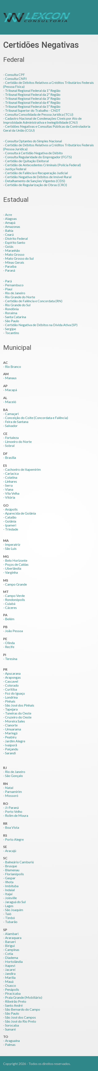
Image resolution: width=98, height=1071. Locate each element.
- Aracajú (9, 851)
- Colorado (11, 685)
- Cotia (8, 954)
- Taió (7, 914)
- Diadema (10, 957)
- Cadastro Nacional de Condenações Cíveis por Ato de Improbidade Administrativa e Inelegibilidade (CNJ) (42, 120)
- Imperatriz (11, 544)
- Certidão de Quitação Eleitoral (26, 161)
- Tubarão (10, 922)
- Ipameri (9, 525)
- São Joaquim (13, 910)
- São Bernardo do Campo (21, 1009)
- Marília (9, 977)
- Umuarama (12, 729)
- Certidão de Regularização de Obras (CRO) (35, 185)
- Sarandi (9, 753)
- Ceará (8, 234)
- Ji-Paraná (11, 807)
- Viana (8, 489)
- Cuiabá (9, 604)
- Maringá (10, 733)
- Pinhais (9, 701)
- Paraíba (9, 266)
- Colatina (10, 477)
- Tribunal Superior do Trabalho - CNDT (31, 110)
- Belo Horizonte (15, 560)
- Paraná (9, 270)
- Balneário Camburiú (18, 862)
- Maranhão (11, 250)
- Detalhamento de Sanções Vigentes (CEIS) (34, 181)
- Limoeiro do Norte (17, 441)
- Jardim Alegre (14, 741)
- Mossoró (10, 795)
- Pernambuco (13, 285)
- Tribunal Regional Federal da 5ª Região (31, 106)
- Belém (8, 619)
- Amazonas (11, 226)
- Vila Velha (11, 493)
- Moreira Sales (14, 721)
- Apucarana (12, 673)
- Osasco (9, 985)
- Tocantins (11, 333)
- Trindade (10, 529)
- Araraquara (12, 938)
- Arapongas (12, 677)
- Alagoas (10, 218)
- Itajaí (7, 894)
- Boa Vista (11, 827)
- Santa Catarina (14, 317)
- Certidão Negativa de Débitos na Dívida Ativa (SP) (40, 325)
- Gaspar (9, 878)
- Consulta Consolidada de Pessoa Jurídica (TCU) (38, 114)
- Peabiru (9, 737)
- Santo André (13, 1005)
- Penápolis (11, 989)
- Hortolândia (13, 961)
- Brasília (9, 457)
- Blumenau (11, 870)
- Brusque (10, 866)
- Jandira (9, 973)
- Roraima (10, 313)
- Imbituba (10, 886)
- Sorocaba (11, 1025)
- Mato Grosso (13, 254)
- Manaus (10, 378)
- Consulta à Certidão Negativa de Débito (33, 153)
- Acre (7, 215)
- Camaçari (11, 414)
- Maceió (9, 402)
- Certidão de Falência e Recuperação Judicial (35, 173)
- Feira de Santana (15, 422)
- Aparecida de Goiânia (19, 513)
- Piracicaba (12, 993)
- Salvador (10, 426)
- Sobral (8, 445)
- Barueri (9, 942)
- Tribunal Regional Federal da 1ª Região (31, 90)
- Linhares (10, 481)
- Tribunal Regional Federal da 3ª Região (31, 98)
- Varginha (10, 572)
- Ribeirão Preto (14, 1001)
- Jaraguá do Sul (14, 902)
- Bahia (8, 230)
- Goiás (8, 246)
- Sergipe (9, 329)
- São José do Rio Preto (19, 1021)
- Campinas (11, 950)
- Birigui (9, 946)
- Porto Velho (12, 811)
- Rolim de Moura (15, 815)
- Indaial (9, 890)
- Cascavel (10, 681)
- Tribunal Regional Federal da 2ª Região (31, 94)
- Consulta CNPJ (15, 78)
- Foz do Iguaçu (14, 693)
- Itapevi (9, 965)
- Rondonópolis (14, 600)
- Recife (8, 647)
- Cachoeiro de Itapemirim (22, 469)
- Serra (8, 485)
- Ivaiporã (10, 745)
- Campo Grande (15, 584)
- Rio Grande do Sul (16, 305)
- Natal (8, 788)
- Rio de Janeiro (14, 293)
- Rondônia (11, 309)
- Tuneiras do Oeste (17, 713)
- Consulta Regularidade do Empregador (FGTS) (37, 157)
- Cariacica (11, 473)
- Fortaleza (11, 438)
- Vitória (9, 497)
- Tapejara (10, 709)
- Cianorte (10, 725)
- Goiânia (9, 521)
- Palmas (9, 1044)
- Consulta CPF (14, 74)
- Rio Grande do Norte (19, 297)
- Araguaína (11, 1040)
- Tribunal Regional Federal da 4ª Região (31, 102)
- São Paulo (11, 321)
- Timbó (9, 918)
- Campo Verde (14, 596)
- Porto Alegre (13, 839)
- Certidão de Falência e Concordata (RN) (32, 301)
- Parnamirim (12, 792)
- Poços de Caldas (16, 564)
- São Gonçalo (13, 776)
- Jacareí (9, 969)
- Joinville (10, 898)
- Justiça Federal (14, 169)
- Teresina (10, 659)
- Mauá (8, 981)
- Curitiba (10, 689)
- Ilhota (8, 882)
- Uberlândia (12, 568)
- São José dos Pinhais (18, 705)
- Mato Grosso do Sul (18, 258)
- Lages (8, 906)
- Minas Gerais (13, 262)
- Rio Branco (12, 366)
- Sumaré (9, 1029)
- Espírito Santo (14, 242)
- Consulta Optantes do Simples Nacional (32, 141)
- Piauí (7, 289)
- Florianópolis (13, 874)
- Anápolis (10, 509)
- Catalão (9, 517)
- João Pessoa (13, 631)
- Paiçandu (10, 749)
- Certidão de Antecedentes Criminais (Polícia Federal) (42, 165)
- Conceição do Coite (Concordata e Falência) (35, 418)
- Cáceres (10, 607)
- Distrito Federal (15, 238)
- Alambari (10, 934)
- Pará (7, 281)
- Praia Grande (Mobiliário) (22, 997)
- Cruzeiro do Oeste (17, 717)
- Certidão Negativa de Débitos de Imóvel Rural (37, 177)
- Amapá (9, 222)
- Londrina (10, 697)
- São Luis (10, 548)
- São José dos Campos (19, 1017)
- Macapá (10, 390)
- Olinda (9, 643)
